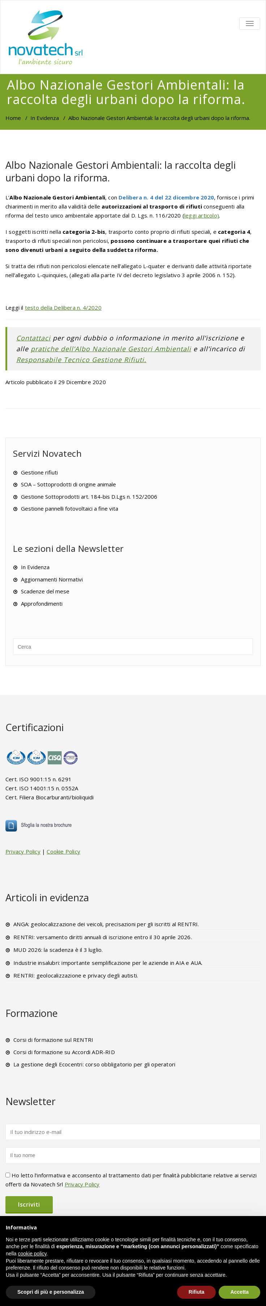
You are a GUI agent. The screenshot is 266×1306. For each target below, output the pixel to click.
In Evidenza (44, 117)
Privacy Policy (22, 851)
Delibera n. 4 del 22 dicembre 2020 (165, 197)
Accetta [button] (239, 1292)
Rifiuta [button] (197, 1292)
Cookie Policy (63, 851)
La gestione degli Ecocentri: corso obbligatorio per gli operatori (94, 1064)
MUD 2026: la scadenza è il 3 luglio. (58, 949)
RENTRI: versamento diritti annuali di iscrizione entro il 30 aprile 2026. (102, 937)
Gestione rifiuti (39, 472)
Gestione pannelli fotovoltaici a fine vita (69, 508)
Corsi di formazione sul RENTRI (53, 1039)
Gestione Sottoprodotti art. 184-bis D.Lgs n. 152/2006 (89, 496)
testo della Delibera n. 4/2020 (63, 307)
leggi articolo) (201, 215)
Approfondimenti (42, 603)
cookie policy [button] (32, 1253)
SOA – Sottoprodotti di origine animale (68, 484)
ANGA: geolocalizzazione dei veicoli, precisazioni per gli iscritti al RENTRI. (106, 924)
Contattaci (33, 338)
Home (13, 117)
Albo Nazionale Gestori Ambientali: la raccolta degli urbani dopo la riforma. (120, 171)
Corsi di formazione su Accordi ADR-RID (64, 1052)
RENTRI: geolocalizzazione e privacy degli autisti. (75, 975)
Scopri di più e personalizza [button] (50, 1292)
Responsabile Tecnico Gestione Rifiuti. (81, 359)
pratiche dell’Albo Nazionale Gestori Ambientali (111, 348)
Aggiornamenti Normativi (52, 579)
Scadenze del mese (45, 591)
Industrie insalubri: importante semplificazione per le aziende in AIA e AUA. (107, 962)
